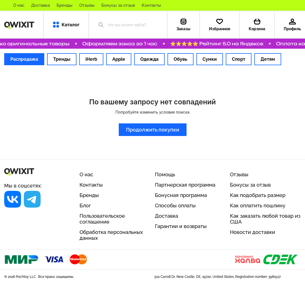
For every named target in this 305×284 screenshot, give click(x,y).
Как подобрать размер (257, 195)
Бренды (65, 5)
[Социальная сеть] (12, 199)
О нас (18, 5)
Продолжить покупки (152, 130)
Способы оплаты (175, 205)
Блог (85, 205)
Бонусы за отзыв (118, 5)
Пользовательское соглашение (102, 219)
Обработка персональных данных (111, 235)
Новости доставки (252, 232)
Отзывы (87, 5)
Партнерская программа (185, 185)
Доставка (40, 5)
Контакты (151, 5)
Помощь (165, 174)
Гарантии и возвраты (181, 226)
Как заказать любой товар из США (265, 219)
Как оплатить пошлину (257, 205)
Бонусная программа (181, 195)
